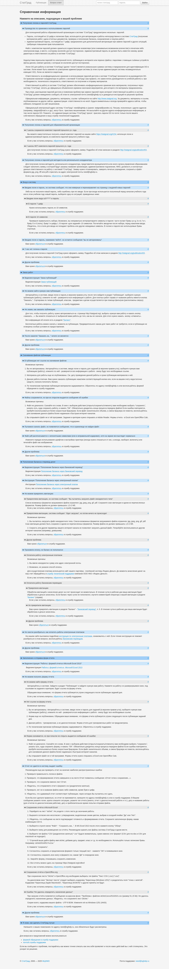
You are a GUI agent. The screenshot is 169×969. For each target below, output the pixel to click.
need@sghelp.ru (142, 961)
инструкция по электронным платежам (75, 636)
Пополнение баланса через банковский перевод (61, 471)
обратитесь (57, 120)
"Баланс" (67, 320)
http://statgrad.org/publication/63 (133, 150)
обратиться (40, 244)
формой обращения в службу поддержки (40, 940)
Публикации (41, 3)
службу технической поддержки (60, 574)
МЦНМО (46, 961)
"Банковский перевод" (86, 609)
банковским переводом (73, 639)
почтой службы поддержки (34, 942)
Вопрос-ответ (56, 3)
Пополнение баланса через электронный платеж (57, 484)
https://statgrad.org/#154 (106, 134)
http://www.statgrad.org (107, 99)
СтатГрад (25, 2)
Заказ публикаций (49, 282)
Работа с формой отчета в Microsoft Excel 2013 (62, 667)
